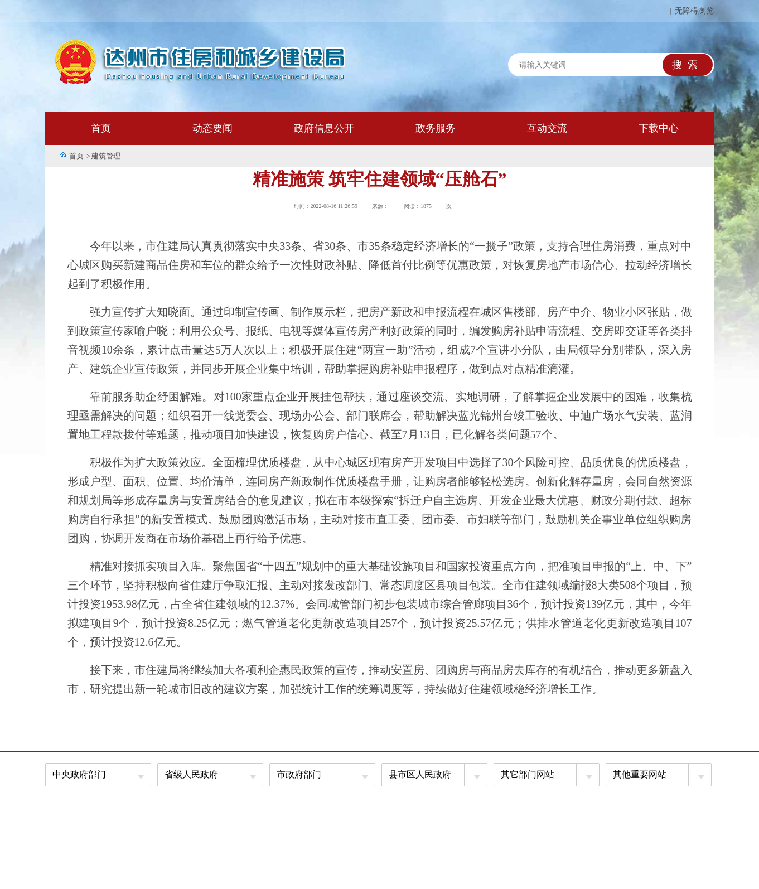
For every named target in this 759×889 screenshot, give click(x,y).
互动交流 (547, 128)
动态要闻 (212, 128)
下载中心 (659, 128)
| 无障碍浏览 (692, 11)
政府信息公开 (324, 128)
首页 (101, 128)
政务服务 (435, 128)
